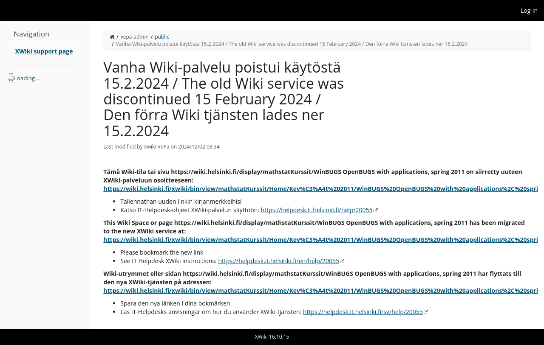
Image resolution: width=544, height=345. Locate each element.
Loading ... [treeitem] (27, 78)
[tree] (45, 78)
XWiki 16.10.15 (272, 336)
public (162, 36)
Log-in (529, 10)
